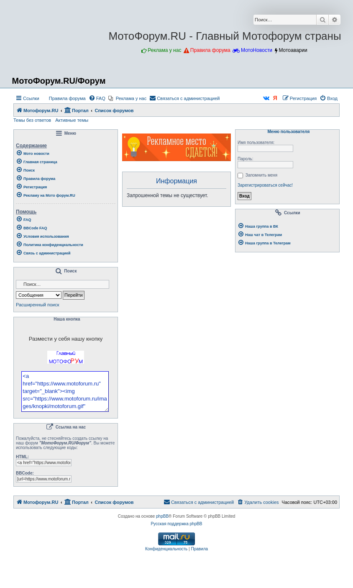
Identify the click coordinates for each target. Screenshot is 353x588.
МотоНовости (256, 50)
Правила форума (210, 50)
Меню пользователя (287, 132)
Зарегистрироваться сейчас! (265, 185)
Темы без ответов (32, 120)
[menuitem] (63, 98)
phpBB (162, 539)
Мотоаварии (293, 50)
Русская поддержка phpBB (176, 546)
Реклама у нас (164, 50)
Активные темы (71, 120)
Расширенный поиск (37, 304)
